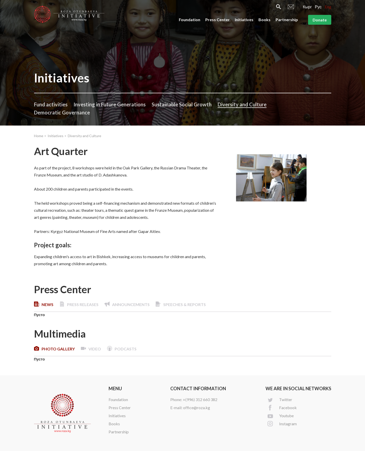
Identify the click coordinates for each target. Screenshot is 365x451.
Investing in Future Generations (110, 104)
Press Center (217, 19)
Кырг (307, 6)
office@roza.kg (196, 407)
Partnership (287, 19)
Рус (318, 6)
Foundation (189, 19)
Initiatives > (57, 136)
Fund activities (51, 104)
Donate (320, 19)
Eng (328, 6)
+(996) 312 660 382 (200, 399)
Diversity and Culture (242, 104)
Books (264, 19)
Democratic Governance (62, 112)
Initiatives (244, 19)
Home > (40, 136)
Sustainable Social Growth (182, 104)
